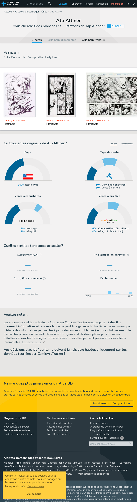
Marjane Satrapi (93, 466)
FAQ (92, 430)
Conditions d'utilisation (110, 430)
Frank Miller (108, 462)
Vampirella (35, 57)
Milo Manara (124, 462)
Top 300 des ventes (58, 434)
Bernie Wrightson (85, 470)
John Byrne (65, 462)
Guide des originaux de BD (19, 434)
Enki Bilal (8, 470)
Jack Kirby (24, 466)
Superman (122, 470)
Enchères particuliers (58, 430)
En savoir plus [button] (35, 486)
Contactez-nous (99, 423)
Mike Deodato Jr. (15, 57)
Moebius (8, 462)
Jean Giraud (10, 466)
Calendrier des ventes (59, 423)
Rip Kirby (58, 470)
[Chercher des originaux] (49, 3)
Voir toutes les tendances (93, 473)
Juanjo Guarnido (105, 470)
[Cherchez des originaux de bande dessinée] (39, 3)
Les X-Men (22, 470)
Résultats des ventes (59, 426)
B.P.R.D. (69, 470)
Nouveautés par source (17, 426)
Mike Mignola (23, 462)
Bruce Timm (44, 470)
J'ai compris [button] (34, 494)
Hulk (32, 470)
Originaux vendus (93, 40)
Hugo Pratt (76, 466)
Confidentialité (101, 434)
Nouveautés (10, 423)
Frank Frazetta (92, 462)
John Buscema (112, 466)
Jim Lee (77, 462)
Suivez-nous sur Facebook (104, 437)
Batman (52, 462)
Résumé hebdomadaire (17, 430)
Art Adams (38, 466)
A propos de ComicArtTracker (106, 426)
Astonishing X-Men (57, 466)
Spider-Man (39, 462)
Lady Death (52, 57)
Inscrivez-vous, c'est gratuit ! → (111, 403)
